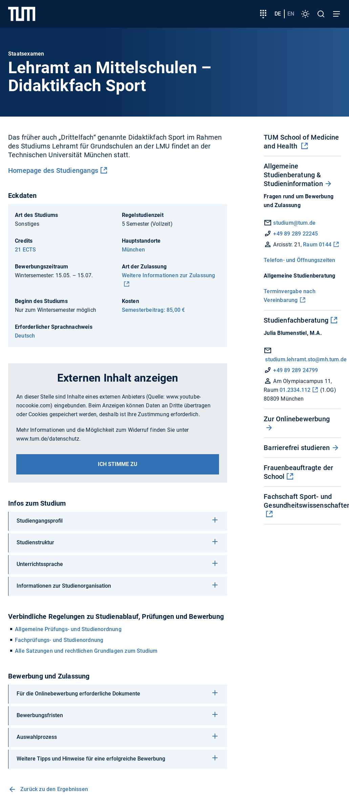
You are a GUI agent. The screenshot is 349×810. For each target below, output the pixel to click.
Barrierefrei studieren (297, 448)
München (133, 249)
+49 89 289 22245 (295, 233)
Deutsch (25, 335)
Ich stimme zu (117, 464)
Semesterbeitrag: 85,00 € (153, 310)
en (290, 14)
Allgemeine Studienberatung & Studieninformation (293, 175)
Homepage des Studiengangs (53, 170)
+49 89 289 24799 (295, 370)
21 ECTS (25, 249)
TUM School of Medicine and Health (301, 141)
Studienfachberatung (296, 320)
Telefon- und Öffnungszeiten (299, 260)
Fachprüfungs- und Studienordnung (59, 640)
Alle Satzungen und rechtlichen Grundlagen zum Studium (86, 651)
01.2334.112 (295, 390)
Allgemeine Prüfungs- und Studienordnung (68, 629)
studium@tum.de (294, 223)
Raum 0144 (317, 244)
